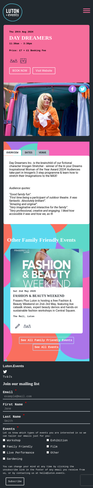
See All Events (46, 347)
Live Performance (18, 453)
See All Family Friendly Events (46, 340)
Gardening (12, 459)
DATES (28, 152)
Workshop (11, 440)
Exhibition (57, 440)
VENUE (42, 152)
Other (53, 453)
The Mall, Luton (23, 316)
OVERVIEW (12, 152)
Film (52, 447)
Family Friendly (18, 447)
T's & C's (7, 376)
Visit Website (44, 70)
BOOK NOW (19, 70)
